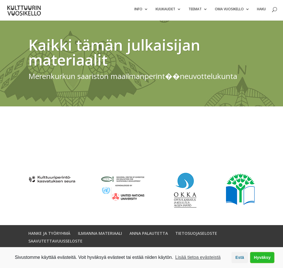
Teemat (195, 11)
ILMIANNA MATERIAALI (100, 235)
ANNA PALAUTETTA (148, 235)
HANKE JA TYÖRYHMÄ (49, 235)
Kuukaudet (165, 11)
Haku (261, 11)
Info (138, 11)
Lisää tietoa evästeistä (198, 257)
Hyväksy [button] (262, 257)
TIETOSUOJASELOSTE (196, 235)
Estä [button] (239, 257)
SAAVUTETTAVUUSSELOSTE (55, 243)
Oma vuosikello (229, 11)
